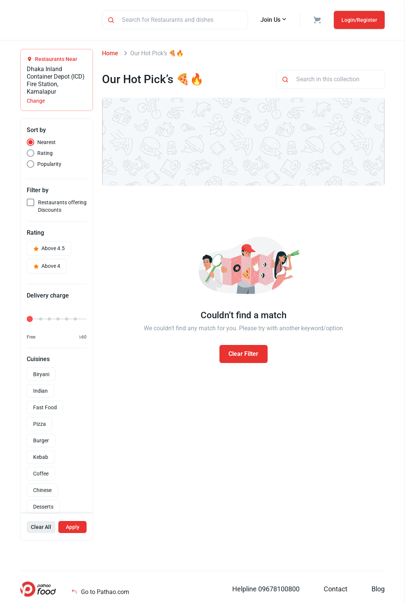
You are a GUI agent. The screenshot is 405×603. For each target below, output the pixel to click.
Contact (335, 590)
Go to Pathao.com (100, 593)
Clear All (41, 528)
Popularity (49, 165)
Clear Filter (243, 354)
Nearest (46, 143)
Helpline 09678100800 (266, 590)
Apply (72, 528)
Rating (45, 154)
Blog (378, 590)
